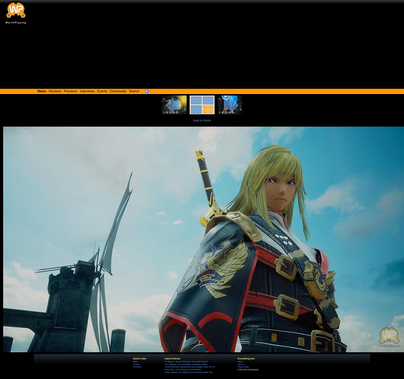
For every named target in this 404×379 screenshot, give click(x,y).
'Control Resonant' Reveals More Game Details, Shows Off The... (190, 367)
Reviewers (137, 367)
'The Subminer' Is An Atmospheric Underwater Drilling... (187, 364)
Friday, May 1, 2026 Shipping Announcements (183, 370)
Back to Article (202, 120)
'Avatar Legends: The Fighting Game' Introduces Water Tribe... (189, 372)
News (135, 362)
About (240, 362)
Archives (136, 364)
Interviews (87, 91)
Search (134, 91)
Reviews (55, 91)
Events (102, 91)
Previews (70, 91)
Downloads (118, 91)
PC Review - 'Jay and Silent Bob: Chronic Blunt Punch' (186, 362)
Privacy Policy (243, 367)
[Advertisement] (202, 57)
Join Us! (241, 364)
